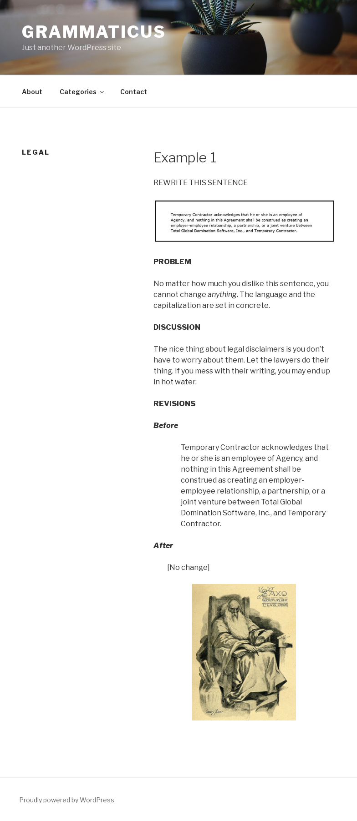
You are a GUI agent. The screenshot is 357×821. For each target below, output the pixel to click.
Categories (82, 92)
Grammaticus (94, 32)
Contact (133, 92)
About (32, 92)
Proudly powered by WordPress (66, 800)
